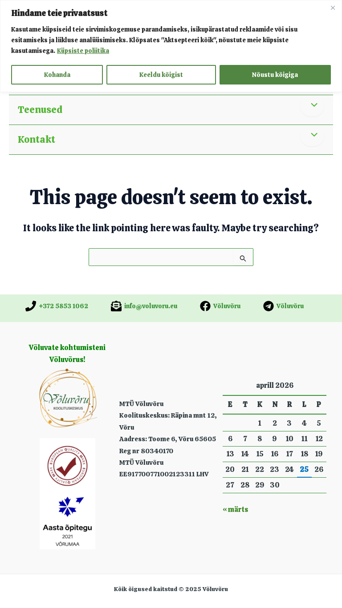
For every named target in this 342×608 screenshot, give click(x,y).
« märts (235, 509)
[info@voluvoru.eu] (144, 306)
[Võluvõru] (220, 306)
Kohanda (57, 75)
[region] (171, 46)
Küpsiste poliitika (83, 51)
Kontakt (36, 139)
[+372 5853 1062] (57, 306)
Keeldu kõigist (161, 75)
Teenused (40, 109)
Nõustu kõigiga (275, 75)
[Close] (332, 7)
